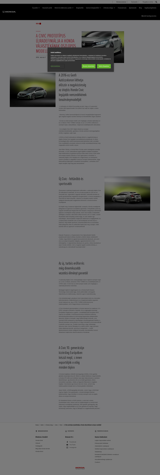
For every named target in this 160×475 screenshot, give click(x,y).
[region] (81, 59)
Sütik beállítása (55, 66)
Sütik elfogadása (104, 66)
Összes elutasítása (88, 66)
